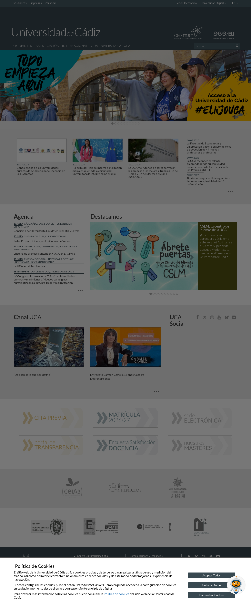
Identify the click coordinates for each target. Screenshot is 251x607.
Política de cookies (116, 594)
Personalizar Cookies (211, 595)
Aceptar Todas (211, 575)
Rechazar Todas (211, 585)
